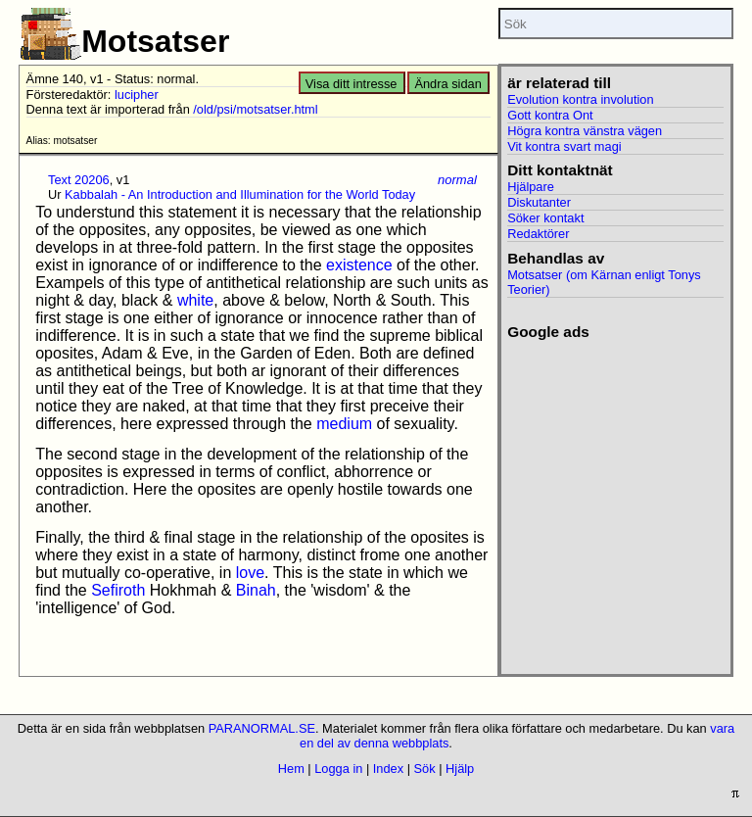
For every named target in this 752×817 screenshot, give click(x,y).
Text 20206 (79, 179)
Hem (291, 768)
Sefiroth (118, 590)
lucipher (137, 94)
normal (457, 179)
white (195, 300)
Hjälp (460, 768)
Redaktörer (538, 233)
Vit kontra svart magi (564, 146)
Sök (425, 768)
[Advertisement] (615, 439)
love (250, 572)
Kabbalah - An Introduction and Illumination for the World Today (240, 194)
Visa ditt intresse (352, 83)
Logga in (338, 768)
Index (388, 768)
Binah (256, 590)
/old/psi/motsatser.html (255, 109)
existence (359, 265)
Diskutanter (539, 202)
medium (344, 423)
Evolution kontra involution (580, 99)
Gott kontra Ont (550, 115)
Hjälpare (530, 186)
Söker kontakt (545, 218)
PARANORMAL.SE (262, 728)
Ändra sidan (447, 83)
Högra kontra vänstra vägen (584, 130)
